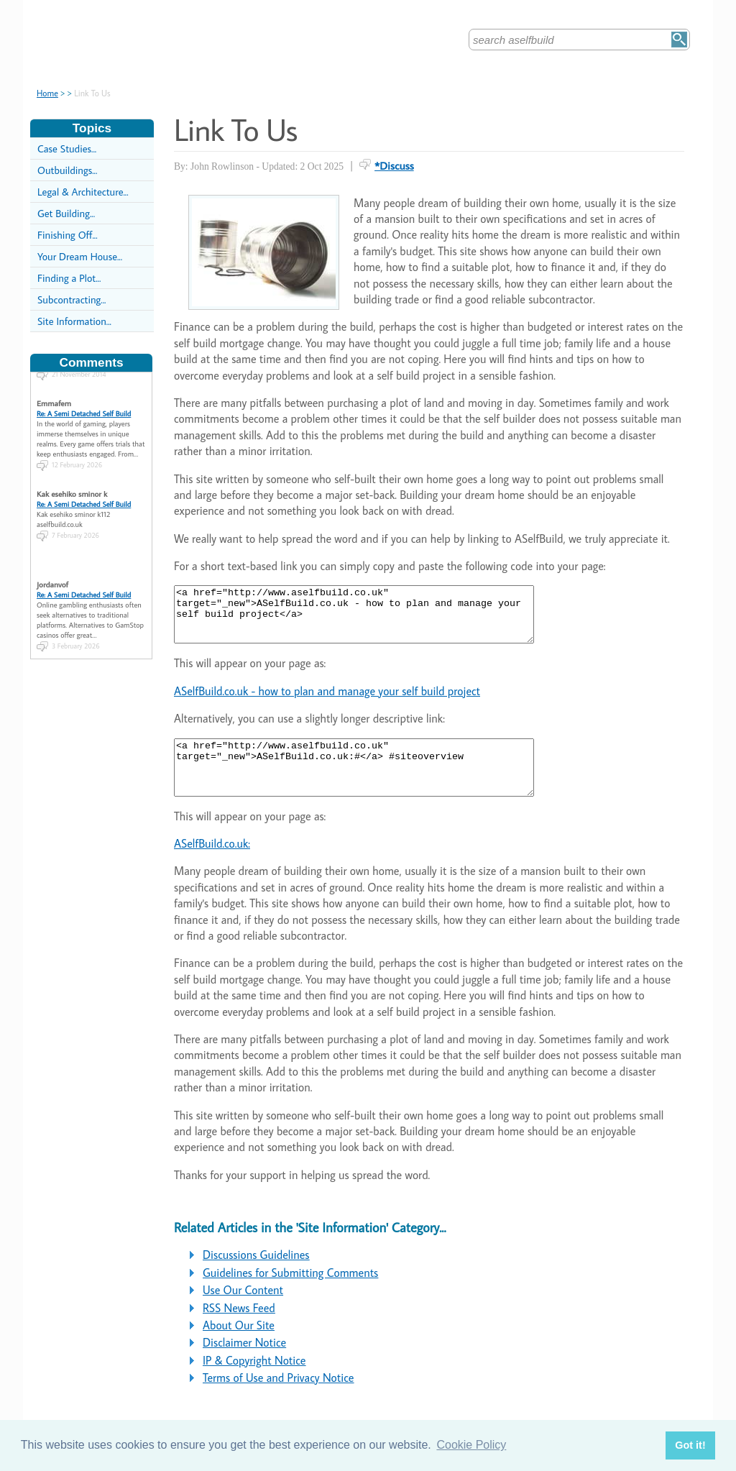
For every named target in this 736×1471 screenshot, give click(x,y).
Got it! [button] (690, 1445)
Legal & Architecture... (83, 191)
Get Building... (66, 213)
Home (47, 93)
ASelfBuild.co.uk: (212, 865)
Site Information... (74, 321)
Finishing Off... (67, 235)
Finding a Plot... (69, 278)
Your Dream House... (79, 256)
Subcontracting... (71, 299)
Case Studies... (66, 148)
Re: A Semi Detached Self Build (84, 404)
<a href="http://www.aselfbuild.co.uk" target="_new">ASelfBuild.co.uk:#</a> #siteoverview (375, 783)
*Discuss (394, 165)
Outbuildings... (67, 170)
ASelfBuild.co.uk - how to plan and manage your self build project (327, 702)
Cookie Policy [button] (471, 1445)
